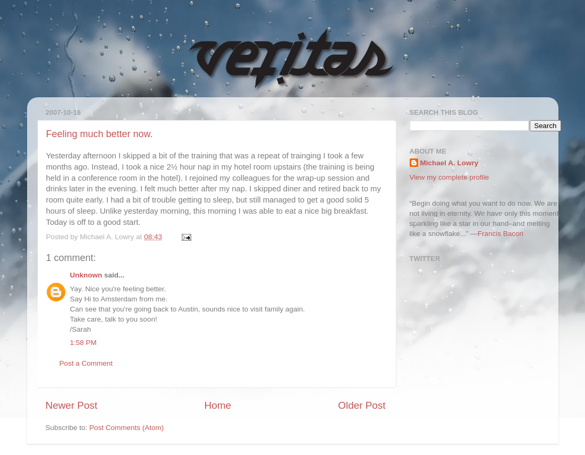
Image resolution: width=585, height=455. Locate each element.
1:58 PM (83, 343)
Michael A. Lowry (449, 163)
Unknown (86, 275)
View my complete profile (449, 177)
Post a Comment (86, 363)
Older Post (361, 405)
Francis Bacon (500, 234)
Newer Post (72, 405)
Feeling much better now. (99, 134)
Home (218, 405)
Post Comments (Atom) (126, 428)
